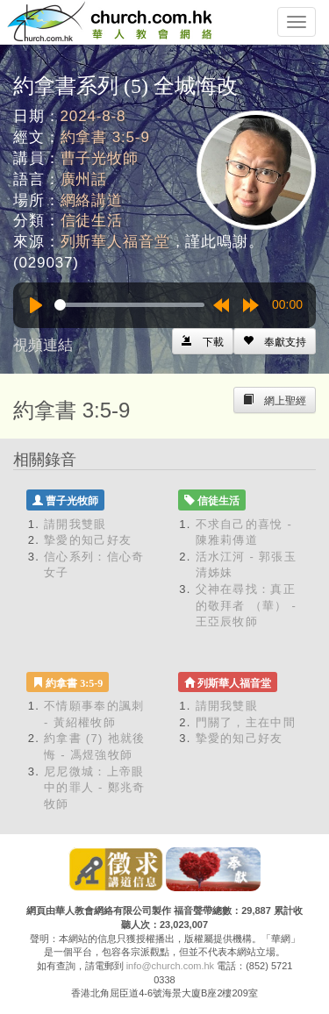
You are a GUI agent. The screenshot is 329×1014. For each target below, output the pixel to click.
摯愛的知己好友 (88, 539)
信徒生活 (92, 220)
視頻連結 (43, 345)
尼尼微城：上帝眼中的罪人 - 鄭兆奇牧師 (95, 787)
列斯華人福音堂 (115, 241)
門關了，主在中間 (246, 722)
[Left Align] (274, 341)
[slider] (129, 304)
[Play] (36, 305)
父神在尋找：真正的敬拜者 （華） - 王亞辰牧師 (246, 605)
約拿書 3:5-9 (105, 137)
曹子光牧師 (100, 158)
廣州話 (84, 179)
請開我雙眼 (75, 524)
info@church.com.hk (170, 965)
